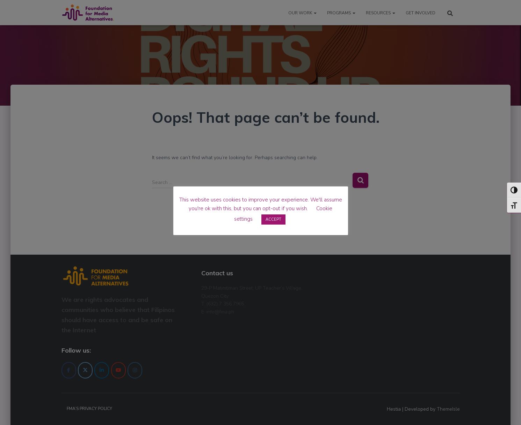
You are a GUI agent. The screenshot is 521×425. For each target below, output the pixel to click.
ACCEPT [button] (273, 219)
